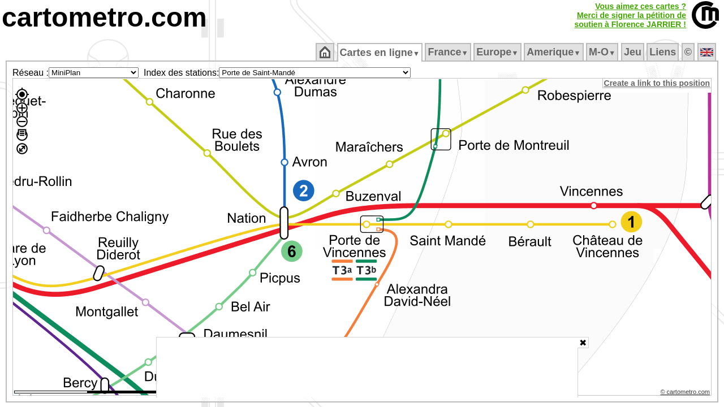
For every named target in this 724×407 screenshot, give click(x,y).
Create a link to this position (657, 83)
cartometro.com (104, 17)
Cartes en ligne (380, 52)
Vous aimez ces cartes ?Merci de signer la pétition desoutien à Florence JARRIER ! (630, 15)
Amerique (554, 52)
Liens (663, 52)
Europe (498, 52)
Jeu (633, 52)
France (449, 52)
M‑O (603, 52)
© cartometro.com (686, 393)
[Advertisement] (367, 367)
